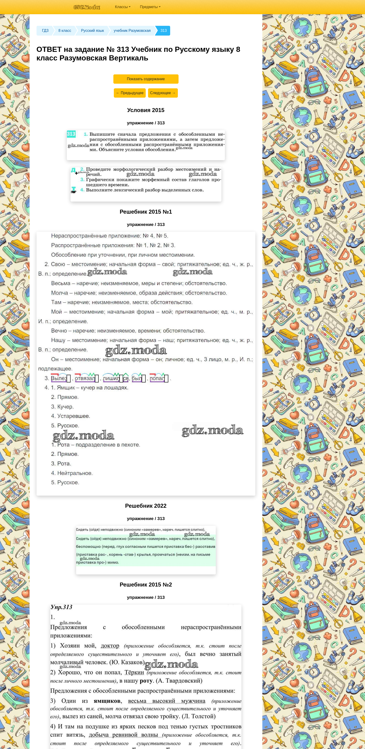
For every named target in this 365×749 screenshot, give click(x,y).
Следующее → (163, 93)
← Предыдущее (129, 93)
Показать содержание (146, 79)
